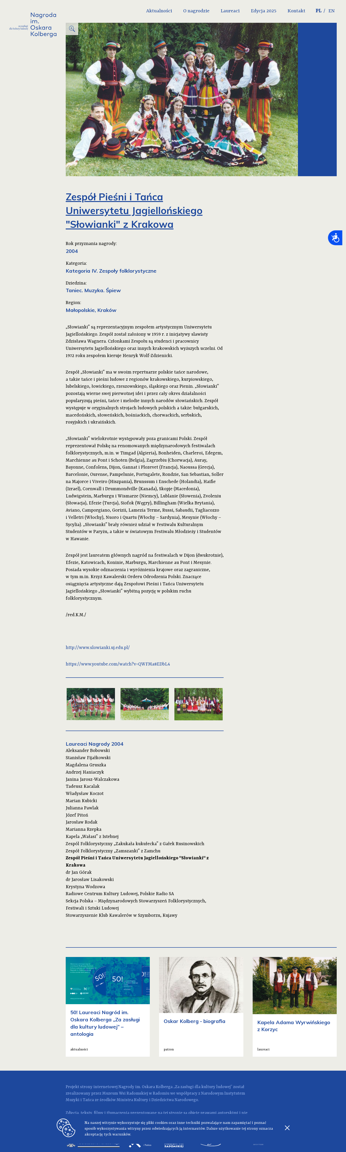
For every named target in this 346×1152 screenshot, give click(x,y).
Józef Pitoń (77, 815)
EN (331, 11)
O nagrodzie (196, 11)
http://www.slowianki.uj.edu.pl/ (98, 647)
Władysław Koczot (85, 793)
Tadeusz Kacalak (83, 786)
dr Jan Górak (79, 872)
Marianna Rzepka (83, 829)
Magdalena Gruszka (86, 765)
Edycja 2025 (263, 11)
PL (319, 11)
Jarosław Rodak (82, 822)
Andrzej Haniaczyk (85, 772)
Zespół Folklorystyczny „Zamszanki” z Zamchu (113, 851)
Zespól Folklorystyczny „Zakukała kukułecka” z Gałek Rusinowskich (135, 844)
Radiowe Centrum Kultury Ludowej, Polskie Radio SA (120, 894)
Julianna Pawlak (82, 808)
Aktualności (159, 11)
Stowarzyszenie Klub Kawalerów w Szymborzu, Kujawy (121, 915)
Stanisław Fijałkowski (88, 758)
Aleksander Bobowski (88, 750)
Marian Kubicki (81, 801)
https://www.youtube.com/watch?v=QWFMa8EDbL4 (118, 664)
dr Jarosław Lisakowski (90, 879)
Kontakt (296, 11)
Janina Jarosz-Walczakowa (92, 779)
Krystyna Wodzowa (85, 887)
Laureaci (230, 11)
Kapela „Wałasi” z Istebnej (92, 836)
